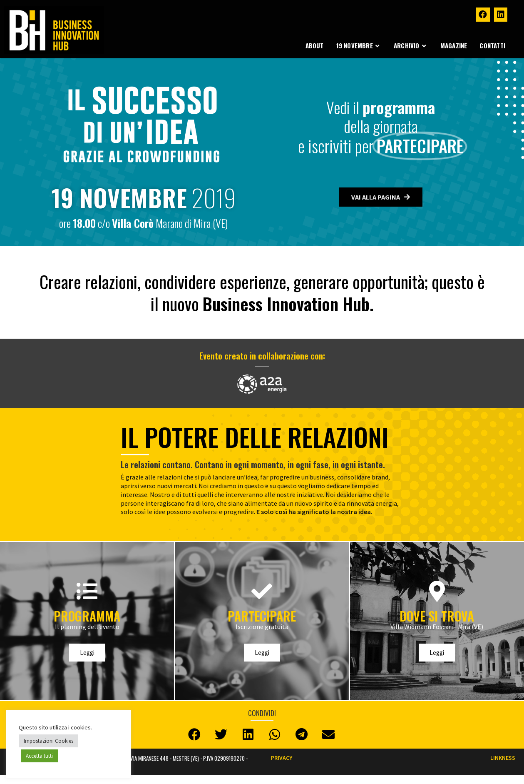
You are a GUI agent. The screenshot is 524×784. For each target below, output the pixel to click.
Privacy (281, 758)
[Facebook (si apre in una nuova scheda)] (483, 14)
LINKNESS (502, 758)
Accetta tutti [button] (39, 755)
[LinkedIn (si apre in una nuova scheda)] (500, 14)
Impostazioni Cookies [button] (48, 740)
